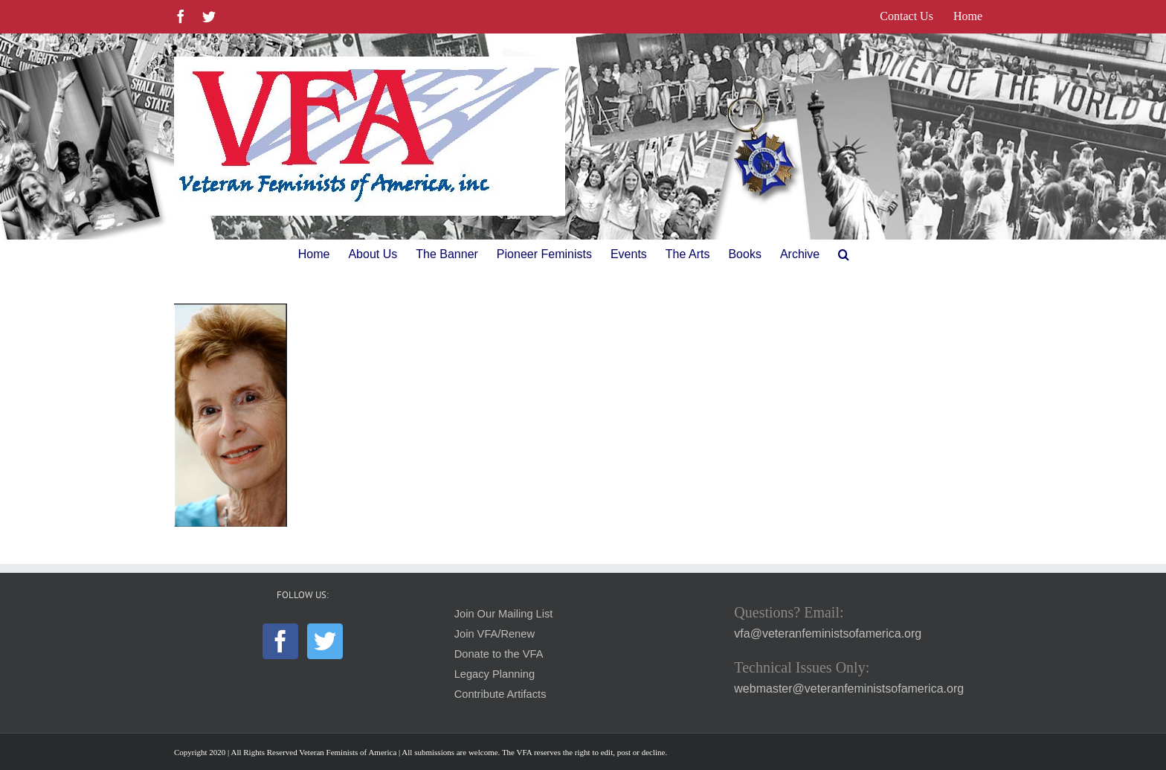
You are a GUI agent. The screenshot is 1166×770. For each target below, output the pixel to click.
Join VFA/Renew (494, 634)
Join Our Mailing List (503, 614)
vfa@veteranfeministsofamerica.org (827, 633)
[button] (843, 254)
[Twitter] (325, 641)
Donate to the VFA (499, 654)
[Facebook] (280, 641)
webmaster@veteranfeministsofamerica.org (849, 688)
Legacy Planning (494, 674)
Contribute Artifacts (500, 694)
